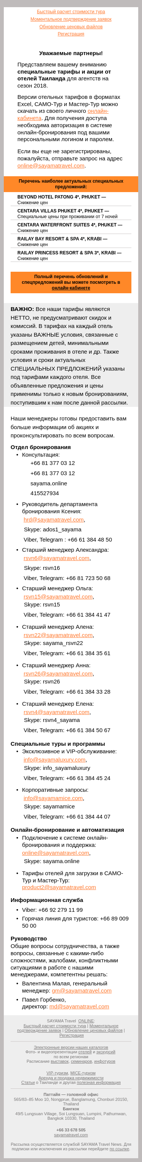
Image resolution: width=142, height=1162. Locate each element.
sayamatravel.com (71, 1135)
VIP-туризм (57, 1073)
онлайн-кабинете (71, 288)
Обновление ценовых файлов (71, 26)
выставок (60, 1061)
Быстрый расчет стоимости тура (71, 11)
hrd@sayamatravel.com (53, 519)
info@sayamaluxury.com (54, 759)
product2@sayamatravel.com (59, 887)
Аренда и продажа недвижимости (71, 1078)
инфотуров (104, 1061)
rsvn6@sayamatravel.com (56, 558)
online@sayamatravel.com (50, 165)
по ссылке (120, 1149)
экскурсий (105, 1052)
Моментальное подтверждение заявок (71, 19)
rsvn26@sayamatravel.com (57, 673)
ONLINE (86, 1021)
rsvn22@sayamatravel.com (57, 635)
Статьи (28, 1082)
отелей (85, 1052)
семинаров (81, 1061)
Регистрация (71, 34)
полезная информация (99, 1082)
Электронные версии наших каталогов (71, 1047)
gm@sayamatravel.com (82, 990)
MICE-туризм (83, 1073)
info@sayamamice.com (53, 798)
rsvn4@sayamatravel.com (56, 712)
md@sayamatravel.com (79, 1006)
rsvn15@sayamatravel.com (57, 596)
